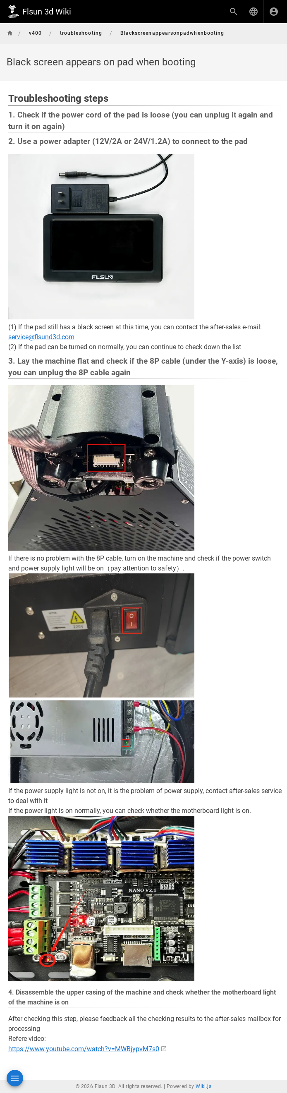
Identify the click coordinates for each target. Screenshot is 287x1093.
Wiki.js (203, 1086)
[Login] (274, 12)
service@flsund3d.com (41, 337)
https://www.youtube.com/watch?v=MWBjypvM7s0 (83, 1049)
